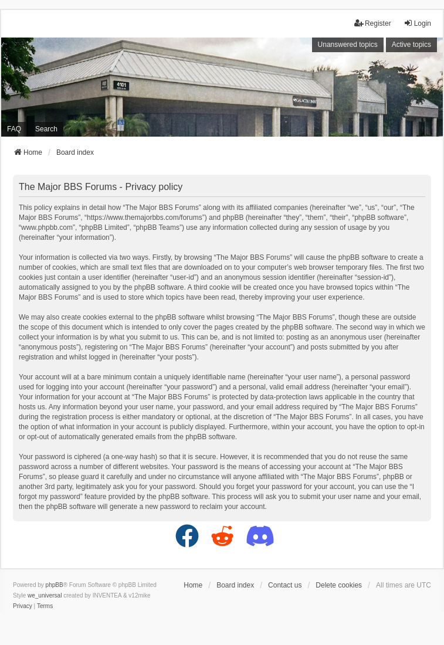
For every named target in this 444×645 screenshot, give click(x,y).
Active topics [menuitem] (411, 44)
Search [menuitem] (46, 129)
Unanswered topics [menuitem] (348, 44)
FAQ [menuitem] (14, 129)
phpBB (54, 585)
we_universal (45, 595)
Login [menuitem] (417, 23)
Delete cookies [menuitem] (339, 585)
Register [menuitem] (372, 23)
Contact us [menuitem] (284, 585)
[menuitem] (22, 606)
